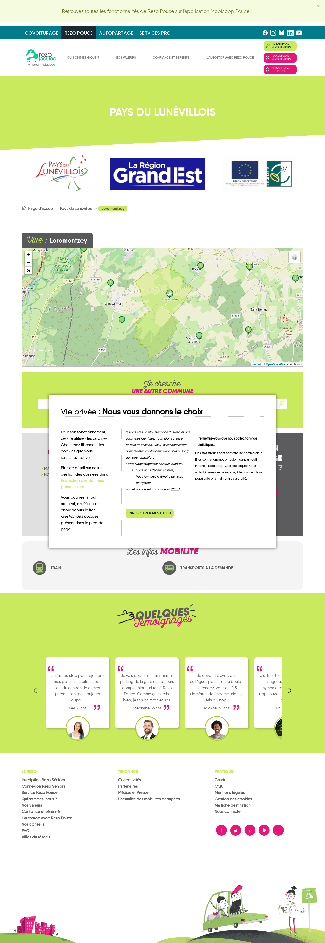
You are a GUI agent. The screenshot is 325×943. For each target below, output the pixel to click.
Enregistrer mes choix (149, 513)
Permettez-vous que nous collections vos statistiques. (227, 441)
